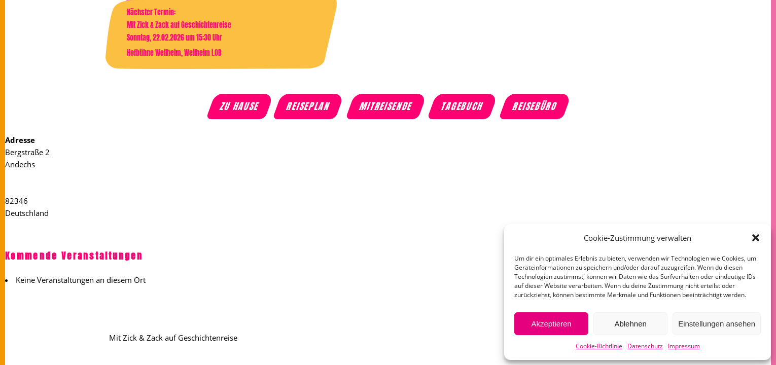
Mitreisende (386, 106)
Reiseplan (309, 106)
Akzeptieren (551, 323)
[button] (756, 238)
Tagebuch (463, 106)
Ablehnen (630, 323)
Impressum (684, 346)
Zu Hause (240, 106)
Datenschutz (645, 346)
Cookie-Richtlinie (599, 346)
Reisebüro (535, 106)
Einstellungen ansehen (716, 323)
